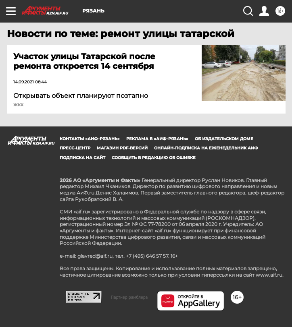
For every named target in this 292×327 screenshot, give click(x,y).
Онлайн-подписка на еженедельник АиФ (206, 148)
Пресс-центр (75, 148)
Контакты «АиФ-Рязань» (90, 138)
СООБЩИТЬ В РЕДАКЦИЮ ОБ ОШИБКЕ (154, 157)
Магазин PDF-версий (122, 148)
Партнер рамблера (129, 297)
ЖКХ (18, 105)
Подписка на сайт (82, 157)
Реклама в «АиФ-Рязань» (157, 138)
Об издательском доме (224, 138)
